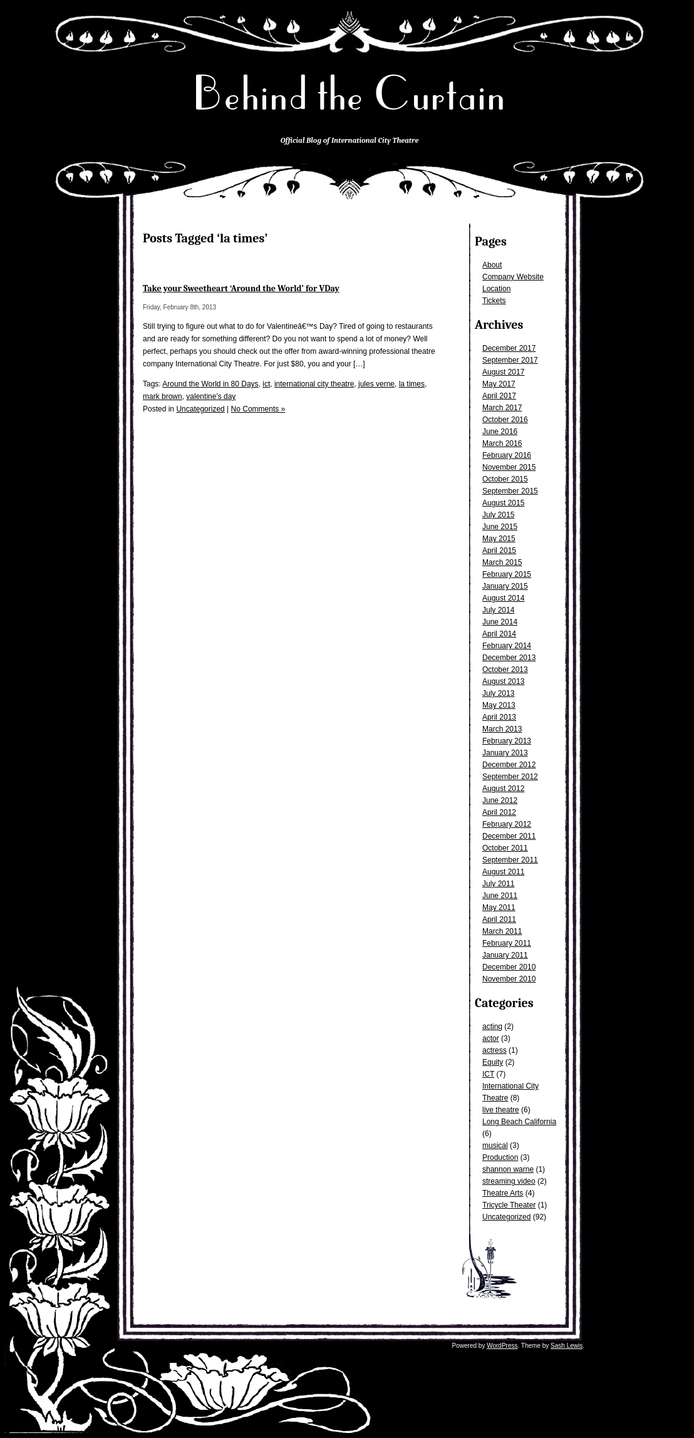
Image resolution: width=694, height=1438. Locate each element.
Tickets (494, 300)
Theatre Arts (502, 1193)
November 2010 (509, 979)
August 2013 (503, 681)
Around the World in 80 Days (210, 384)
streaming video (509, 1181)
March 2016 (502, 443)
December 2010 (509, 967)
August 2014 (503, 598)
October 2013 (505, 669)
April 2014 (499, 633)
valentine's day (211, 396)
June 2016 (499, 431)
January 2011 (505, 955)
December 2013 (509, 657)
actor (490, 1038)
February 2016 (506, 455)
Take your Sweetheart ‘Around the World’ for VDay (241, 288)
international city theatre (314, 384)
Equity (492, 1062)
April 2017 (499, 395)
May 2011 (498, 907)
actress (494, 1050)
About (492, 265)
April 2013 (499, 717)
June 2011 (499, 895)
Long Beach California (519, 1121)
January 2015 (505, 586)
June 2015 (499, 526)
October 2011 (505, 848)
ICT (488, 1074)
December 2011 (509, 836)
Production (500, 1157)
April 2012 (499, 812)
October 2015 (505, 479)
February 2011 (506, 943)
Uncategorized (506, 1217)
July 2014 (498, 610)
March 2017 (502, 407)
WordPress (502, 1345)
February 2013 (506, 741)
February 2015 (506, 574)
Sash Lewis (567, 1345)
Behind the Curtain (349, 94)
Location (496, 288)
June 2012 (499, 800)
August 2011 (503, 871)
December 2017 (509, 348)
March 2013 (502, 729)
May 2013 (498, 705)
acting (492, 1026)
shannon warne (508, 1169)
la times (412, 384)
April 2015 (499, 550)
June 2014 (499, 622)
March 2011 (502, 931)
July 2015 (498, 514)
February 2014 (506, 645)
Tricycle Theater (509, 1205)
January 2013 (505, 752)
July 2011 (498, 883)
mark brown (162, 396)
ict (266, 384)
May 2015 (498, 538)
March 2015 (502, 562)
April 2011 (499, 919)
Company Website (513, 276)
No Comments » (258, 409)
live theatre (500, 1109)
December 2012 (509, 764)
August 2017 (503, 372)
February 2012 (506, 824)
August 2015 (503, 503)
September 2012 (510, 776)
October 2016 (505, 419)
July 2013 (498, 693)
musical (495, 1145)
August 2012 (503, 788)
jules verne (376, 384)
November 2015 (509, 467)
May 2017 (498, 384)
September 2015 (510, 491)
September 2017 (510, 360)
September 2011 (510, 860)
